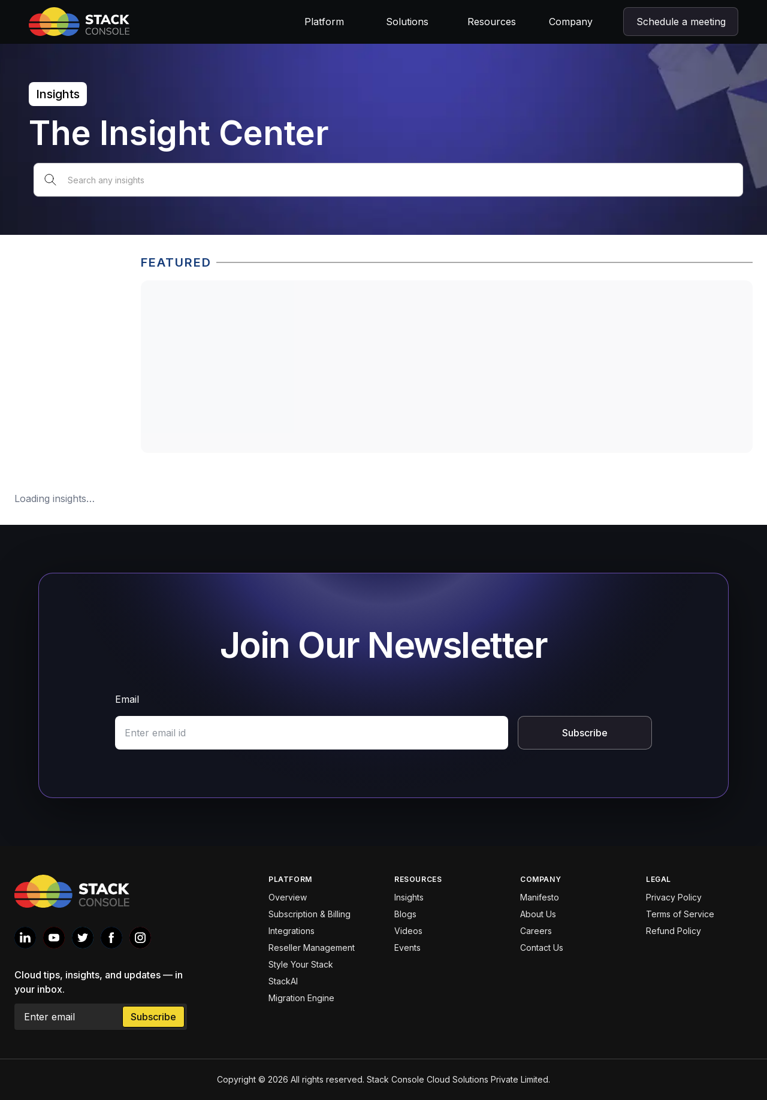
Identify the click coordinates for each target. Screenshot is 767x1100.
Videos (408, 931)
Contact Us (541, 947)
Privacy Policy (674, 897)
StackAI (283, 981)
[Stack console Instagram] (140, 937)
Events (407, 947)
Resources (491, 22)
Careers (536, 931)
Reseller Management (311, 947)
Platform (324, 22)
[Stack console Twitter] (82, 937)
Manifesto (539, 897)
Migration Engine (301, 998)
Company (571, 22)
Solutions (407, 22)
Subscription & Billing (309, 914)
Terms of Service (680, 914)
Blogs (405, 914)
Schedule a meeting (681, 22)
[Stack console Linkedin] (25, 937)
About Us (538, 914)
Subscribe (585, 733)
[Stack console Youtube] (54, 937)
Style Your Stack (300, 964)
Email (127, 699)
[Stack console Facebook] (111, 937)
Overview (287, 897)
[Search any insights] (388, 180)
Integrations (291, 931)
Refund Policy (673, 931)
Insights (409, 897)
